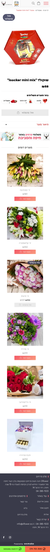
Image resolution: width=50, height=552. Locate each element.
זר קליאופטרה (25, 243)
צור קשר (23, 501)
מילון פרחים (22, 514)
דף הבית (46, 10)
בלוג (25, 508)
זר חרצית (25, 296)
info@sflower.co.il (25, 524)
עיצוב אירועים (43, 501)
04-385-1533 (42, 491)
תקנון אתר (44, 508)
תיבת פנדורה (25, 455)
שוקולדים (39, 10)
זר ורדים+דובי (25, 402)
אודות (46, 514)
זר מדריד (25, 349)
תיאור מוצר (43, 124)
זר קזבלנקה (25, 190)
